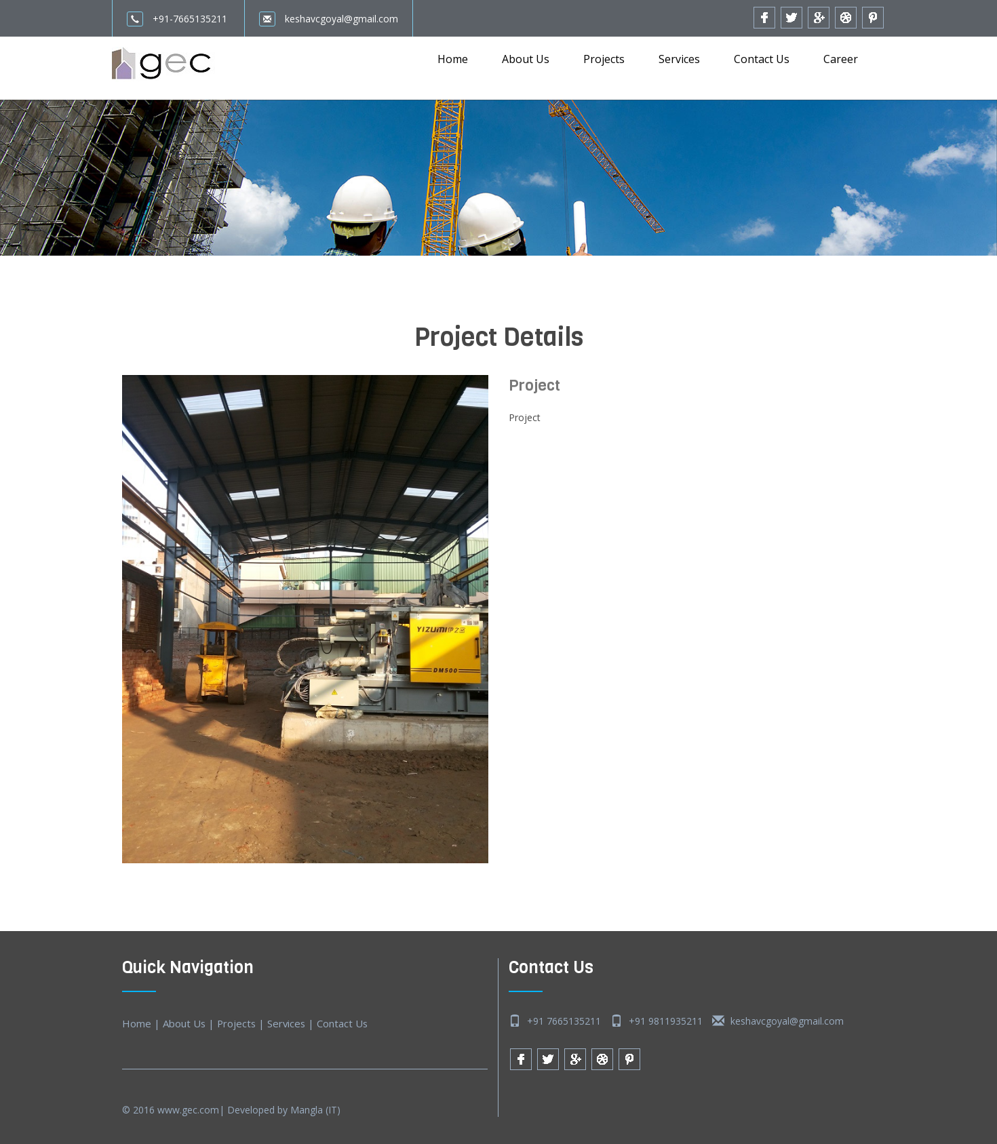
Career (840, 59)
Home (452, 59)
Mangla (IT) (315, 1109)
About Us (525, 59)
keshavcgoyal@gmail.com (328, 18)
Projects (604, 59)
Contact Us (761, 59)
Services (679, 59)
